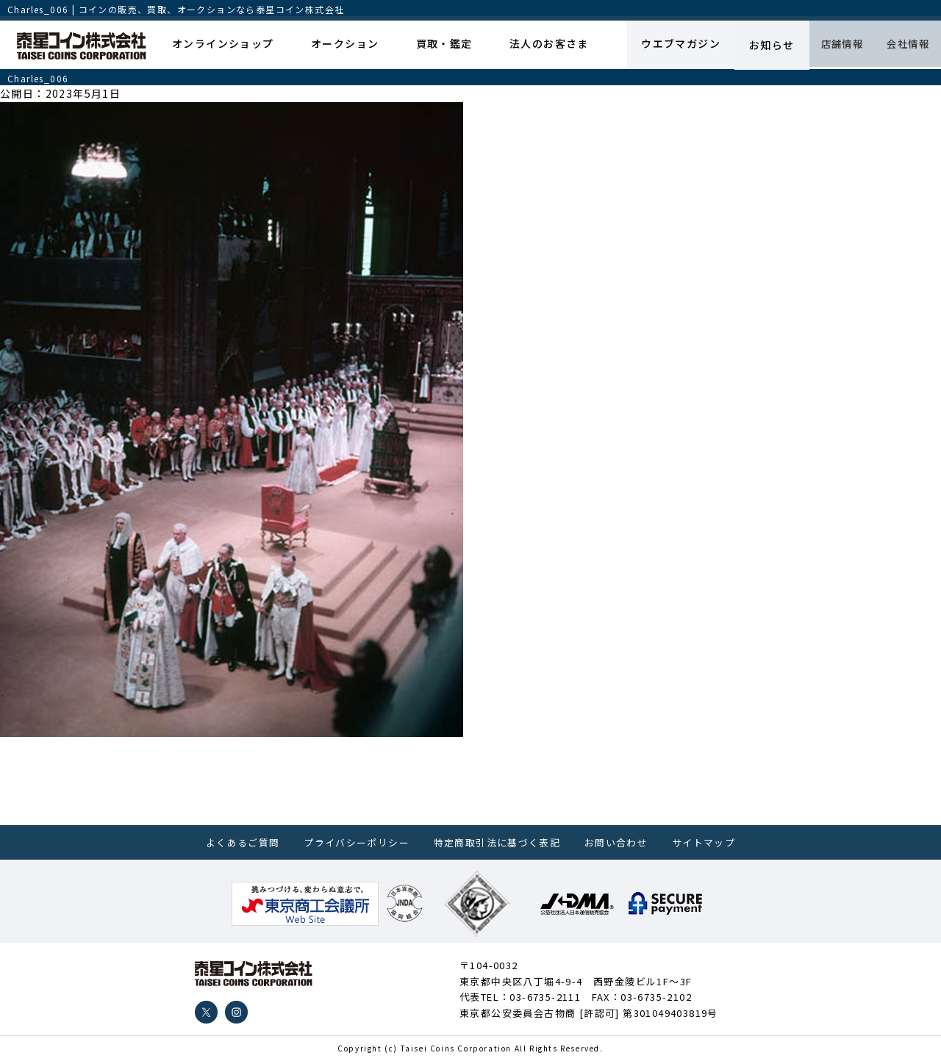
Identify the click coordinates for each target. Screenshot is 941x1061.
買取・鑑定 (432, 44)
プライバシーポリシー (356, 842)
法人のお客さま (532, 44)
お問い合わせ (616, 842)
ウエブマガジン (662, 44)
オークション (337, 44)
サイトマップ (703, 842)
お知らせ (754, 44)
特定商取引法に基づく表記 (497, 842)
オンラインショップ (219, 44)
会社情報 (903, 44)
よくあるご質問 (243, 842)
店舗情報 (829, 44)
